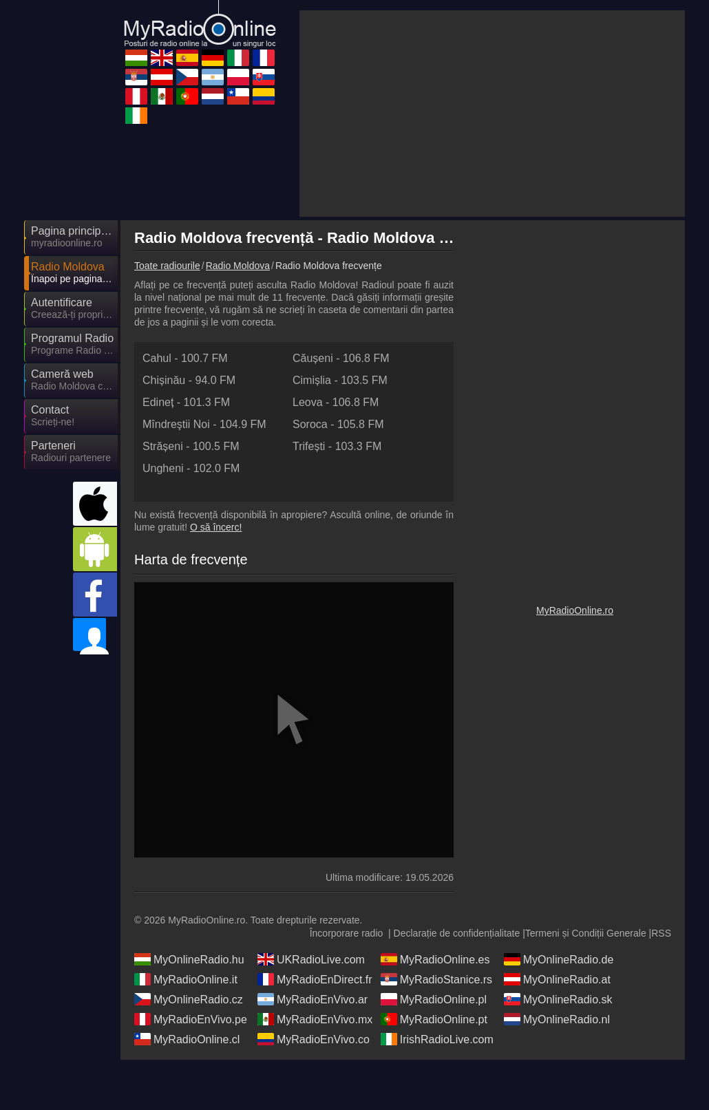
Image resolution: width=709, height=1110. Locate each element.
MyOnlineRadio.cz (188, 1039)
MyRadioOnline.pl (434, 1039)
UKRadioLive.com (311, 999)
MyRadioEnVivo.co (313, 1079)
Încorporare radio (346, 973)
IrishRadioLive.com (437, 1079)
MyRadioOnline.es (435, 999)
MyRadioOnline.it (185, 1019)
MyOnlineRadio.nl (557, 1059)
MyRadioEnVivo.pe (190, 1059)
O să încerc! (216, 403)
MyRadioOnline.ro (574, 727)
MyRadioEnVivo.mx (314, 1059)
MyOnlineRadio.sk (558, 1039)
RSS (661, 973)
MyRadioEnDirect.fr (314, 1019)
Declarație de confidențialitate (457, 973)
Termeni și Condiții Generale (585, 973)
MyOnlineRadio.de (559, 999)
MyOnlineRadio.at (557, 1019)
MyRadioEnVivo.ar (312, 1039)
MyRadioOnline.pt (434, 1059)
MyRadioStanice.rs (436, 1019)
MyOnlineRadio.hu (189, 999)
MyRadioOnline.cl (187, 1079)
